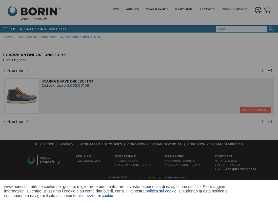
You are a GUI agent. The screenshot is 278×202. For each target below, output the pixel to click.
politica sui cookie (161, 191)
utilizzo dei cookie (97, 195)
